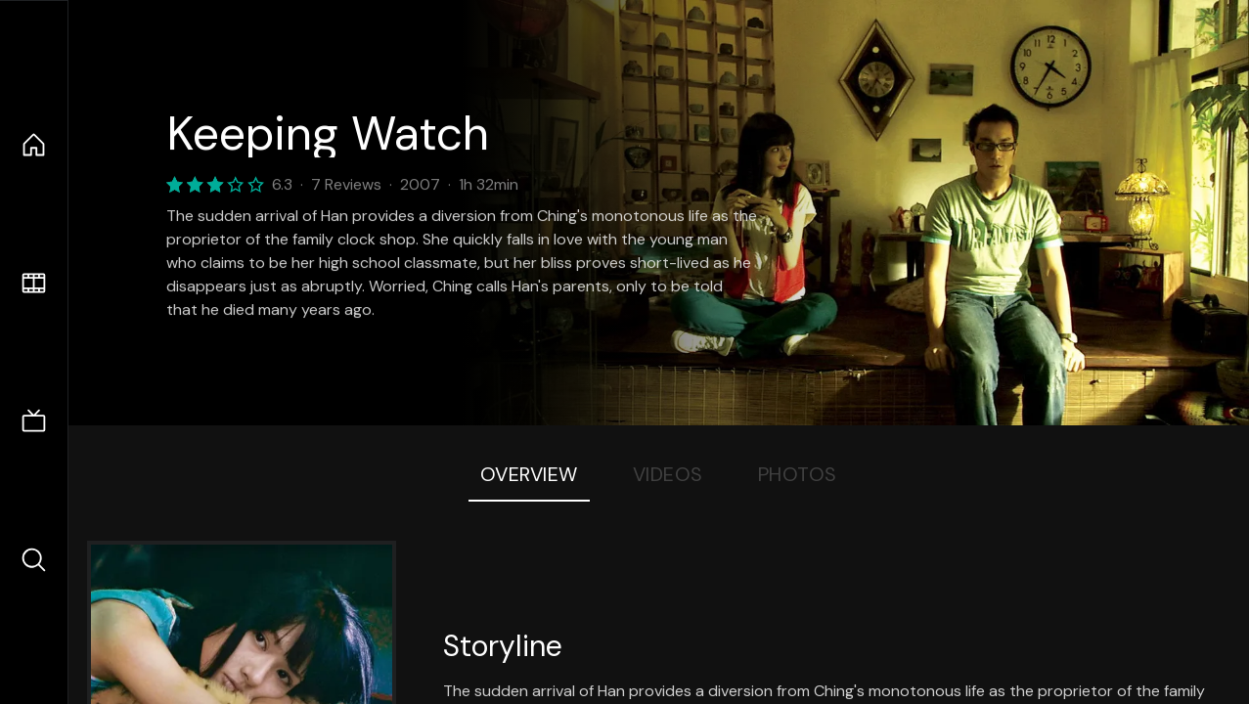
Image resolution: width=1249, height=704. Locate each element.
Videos (668, 474)
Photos (797, 474)
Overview (529, 474)
